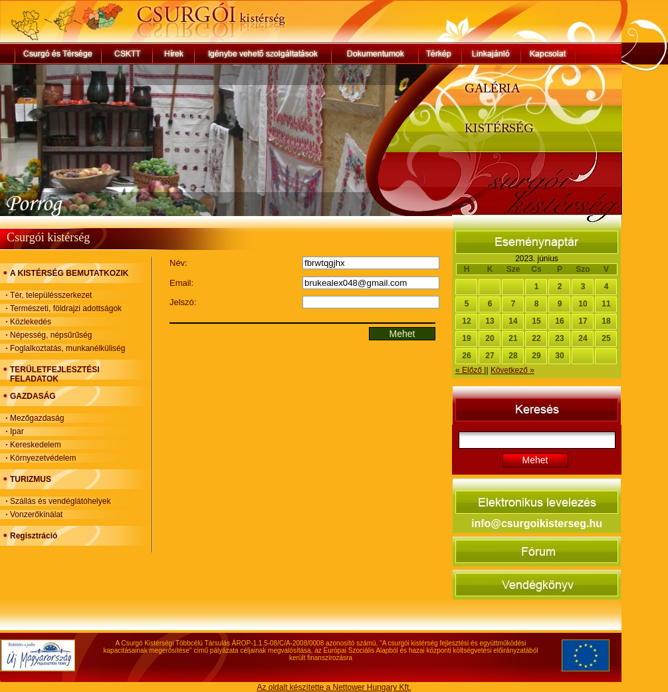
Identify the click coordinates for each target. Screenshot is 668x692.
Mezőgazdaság (37, 418)
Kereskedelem (35, 444)
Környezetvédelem (43, 458)
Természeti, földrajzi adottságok (66, 308)
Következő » (512, 370)
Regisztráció (33, 535)
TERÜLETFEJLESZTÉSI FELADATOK (55, 374)
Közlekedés (30, 321)
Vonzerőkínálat (36, 514)
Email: (181, 283)
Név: (178, 263)
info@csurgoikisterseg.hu (536, 523)
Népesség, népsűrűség (51, 335)
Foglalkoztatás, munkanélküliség (67, 348)
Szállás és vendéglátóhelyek (60, 501)
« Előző (469, 370)
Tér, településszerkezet (51, 295)
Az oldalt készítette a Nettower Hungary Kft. (334, 687)
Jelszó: (182, 302)
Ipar (17, 431)
